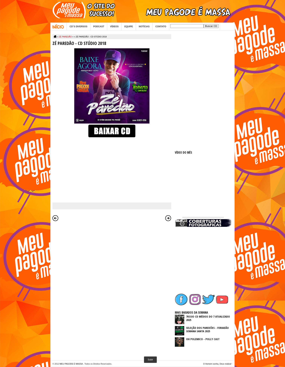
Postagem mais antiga (168, 218)
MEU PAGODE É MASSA (71, 364)
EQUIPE (128, 26)
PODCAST (98, 26)
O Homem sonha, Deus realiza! (217, 364)
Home (59, 26)
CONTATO (160, 26)
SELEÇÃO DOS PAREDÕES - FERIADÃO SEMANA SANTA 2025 (207, 329)
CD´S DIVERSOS (78, 26)
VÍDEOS (114, 26)
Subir (150, 359)
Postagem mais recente (55, 218)
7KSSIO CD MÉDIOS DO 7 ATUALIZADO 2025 (208, 318)
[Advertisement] (203, 90)
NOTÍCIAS (144, 26)
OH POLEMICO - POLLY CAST (203, 339)
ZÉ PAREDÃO (65, 37)
